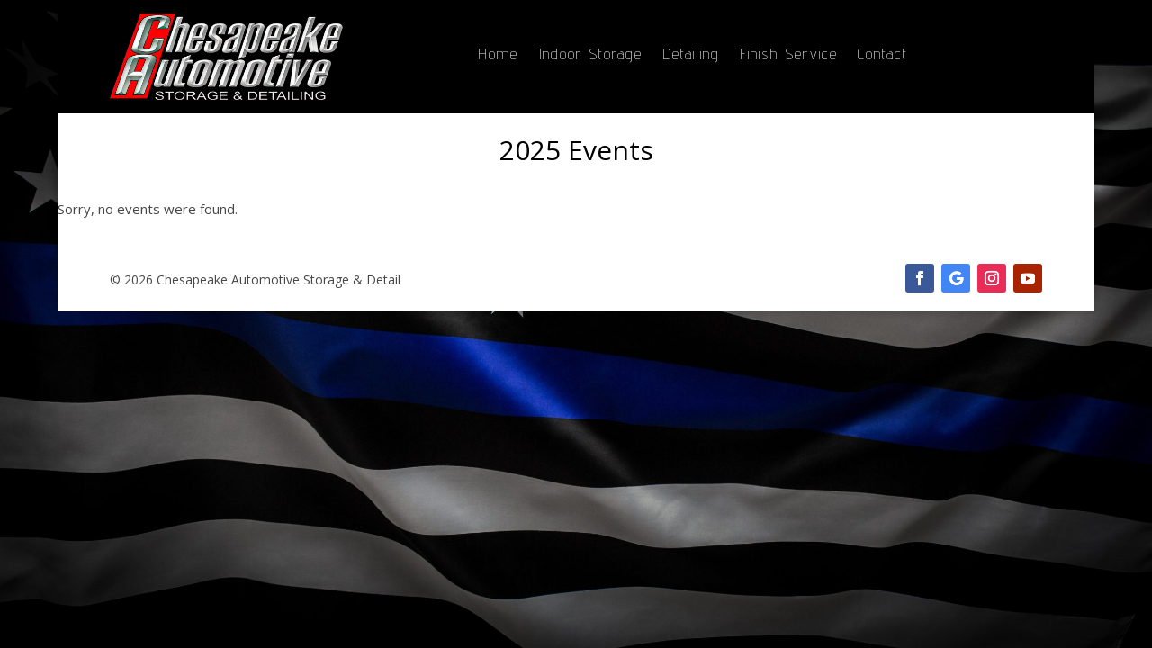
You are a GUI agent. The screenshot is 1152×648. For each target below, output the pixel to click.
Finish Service (789, 55)
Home (498, 55)
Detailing (691, 55)
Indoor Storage (590, 55)
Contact (883, 55)
